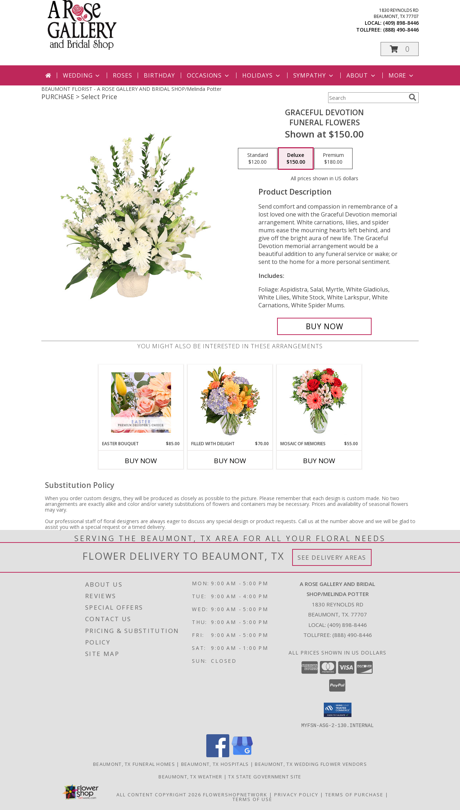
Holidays (261, 75)
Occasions (208, 75)
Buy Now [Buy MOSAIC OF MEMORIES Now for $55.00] (319, 460)
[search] (412, 97)
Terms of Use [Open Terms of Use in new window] (252, 799)
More (401, 75)
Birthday (159, 75)
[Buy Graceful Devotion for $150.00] (324, 326)
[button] (400, 49)
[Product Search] (366, 98)
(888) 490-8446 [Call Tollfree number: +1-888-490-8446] (352, 634)
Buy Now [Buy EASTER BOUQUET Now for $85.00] (141, 460)
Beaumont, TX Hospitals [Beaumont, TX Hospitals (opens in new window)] (215, 763)
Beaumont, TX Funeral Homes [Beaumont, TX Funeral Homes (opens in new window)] (134, 763)
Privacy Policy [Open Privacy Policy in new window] (296, 794)
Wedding (82, 75)
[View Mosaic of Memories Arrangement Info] (319, 402)
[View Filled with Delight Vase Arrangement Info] (230, 402)
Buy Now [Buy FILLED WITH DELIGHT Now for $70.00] (230, 460)
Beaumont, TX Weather (190, 776)
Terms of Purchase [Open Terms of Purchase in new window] (354, 794)
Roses (122, 75)
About (361, 75)
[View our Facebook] (217, 754)
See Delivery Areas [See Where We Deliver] (332, 557)
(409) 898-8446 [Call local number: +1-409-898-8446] (401, 22)
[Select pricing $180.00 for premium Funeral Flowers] (333, 158)
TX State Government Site (264, 776)
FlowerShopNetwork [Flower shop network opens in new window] (235, 794)
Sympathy (314, 75)
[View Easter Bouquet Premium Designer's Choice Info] (141, 402)
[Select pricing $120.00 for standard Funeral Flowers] (257, 158)
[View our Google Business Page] (242, 754)
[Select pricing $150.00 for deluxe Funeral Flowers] (296, 158)
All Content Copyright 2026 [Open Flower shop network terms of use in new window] (158, 794)
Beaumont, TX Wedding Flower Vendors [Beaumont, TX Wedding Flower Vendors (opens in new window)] (311, 763)
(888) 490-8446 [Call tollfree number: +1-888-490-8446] (401, 29)
